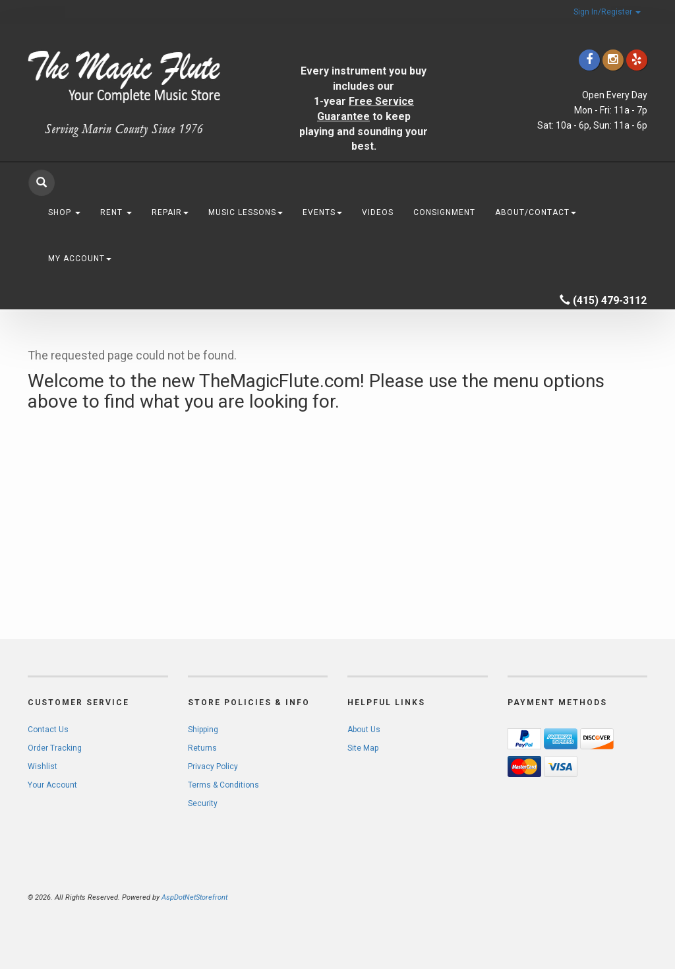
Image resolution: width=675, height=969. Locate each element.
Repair (170, 212)
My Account (79, 258)
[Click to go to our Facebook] (589, 59)
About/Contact (535, 212)
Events (322, 212)
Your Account (52, 785)
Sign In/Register (607, 11)
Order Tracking (55, 748)
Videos (378, 212)
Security (203, 803)
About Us (363, 729)
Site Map (362, 748)
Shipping (203, 729)
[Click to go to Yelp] (636, 59)
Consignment (444, 212)
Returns (202, 748)
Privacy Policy (213, 766)
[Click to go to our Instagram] (613, 59)
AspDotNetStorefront (194, 897)
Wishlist (42, 766)
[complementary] (579, 896)
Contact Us (48, 729)
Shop (64, 212)
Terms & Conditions (223, 785)
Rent (116, 212)
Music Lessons (245, 212)
